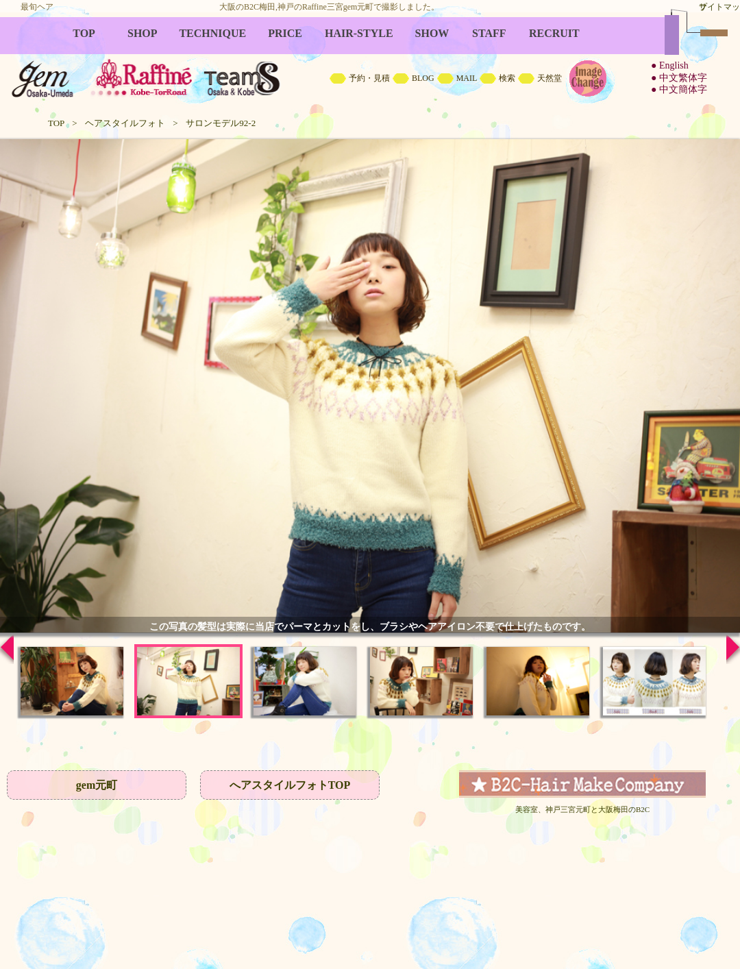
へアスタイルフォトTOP (290, 785)
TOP (56, 123)
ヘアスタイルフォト (125, 123)
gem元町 (96, 785)
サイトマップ (719, 7)
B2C (370, 61)
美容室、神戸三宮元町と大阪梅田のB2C (582, 809)
